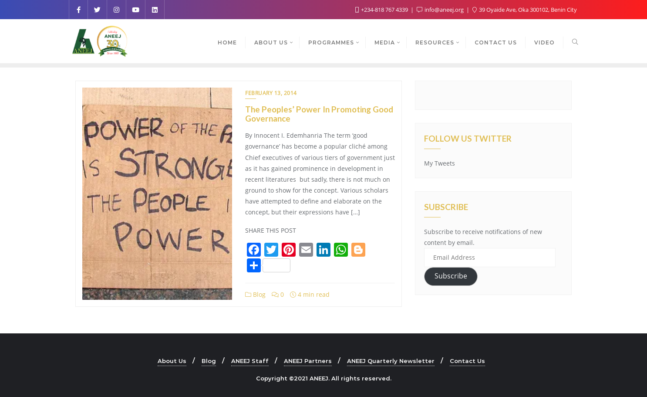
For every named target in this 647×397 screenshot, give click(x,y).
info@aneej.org (441, 10)
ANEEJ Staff (250, 360)
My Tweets (439, 163)
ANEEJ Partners (308, 360)
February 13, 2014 (271, 93)
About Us (172, 360)
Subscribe (451, 276)
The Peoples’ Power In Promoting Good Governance (319, 113)
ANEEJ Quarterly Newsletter (391, 360)
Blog (255, 294)
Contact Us (467, 360)
